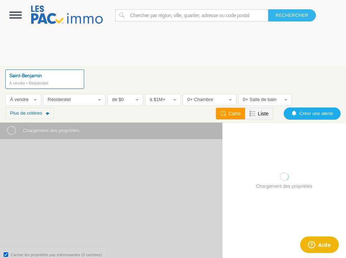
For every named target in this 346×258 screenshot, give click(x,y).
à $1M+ (163, 99)
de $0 (125, 99)
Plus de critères (29, 113)
